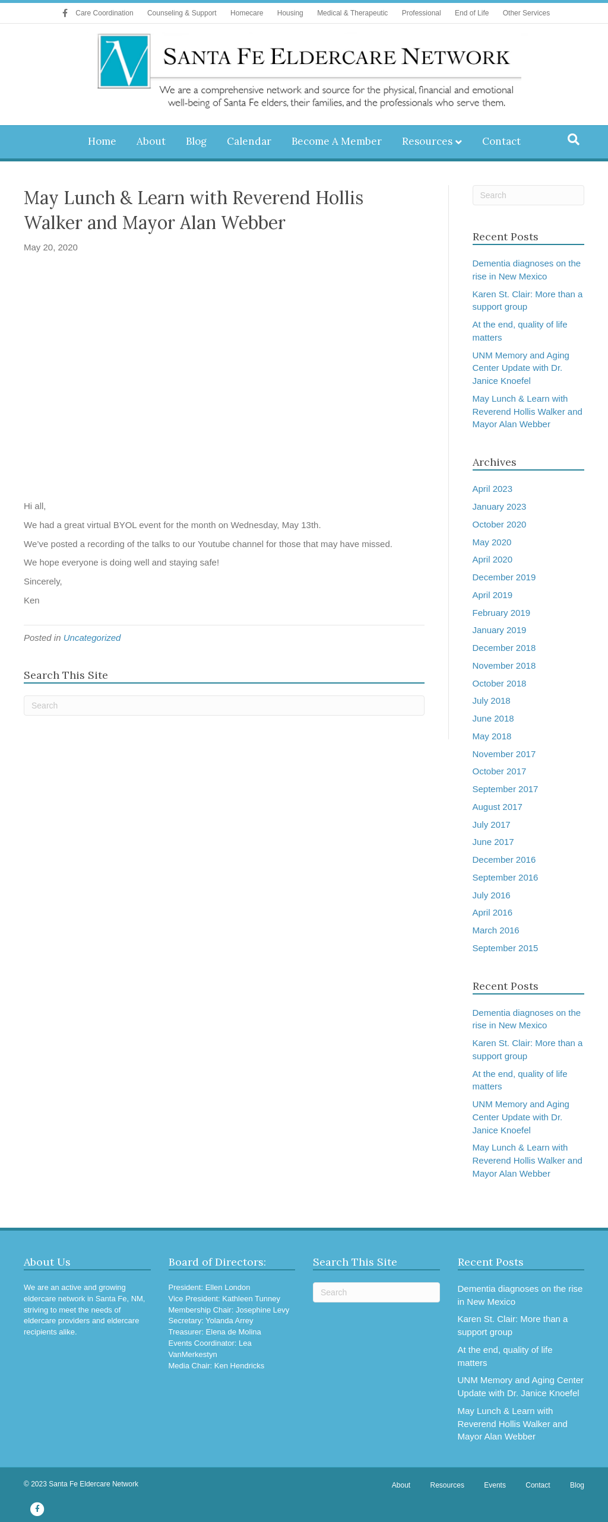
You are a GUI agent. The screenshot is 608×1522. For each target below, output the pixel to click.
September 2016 (506, 877)
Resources (427, 141)
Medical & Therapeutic (352, 13)
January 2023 (500, 506)
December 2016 (504, 859)
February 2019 (502, 613)
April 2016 (493, 912)
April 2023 (493, 489)
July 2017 (492, 824)
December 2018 (504, 648)
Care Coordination (104, 13)
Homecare (246, 13)
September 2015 (506, 948)
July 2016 (492, 895)
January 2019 (500, 630)
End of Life (472, 13)
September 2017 (506, 789)
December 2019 (504, 577)
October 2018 (500, 683)
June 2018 (493, 718)
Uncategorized (92, 638)
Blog (196, 141)
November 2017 (504, 754)
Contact (501, 141)
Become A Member (337, 141)
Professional (421, 13)
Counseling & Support (182, 13)
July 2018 (492, 700)
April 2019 (493, 595)
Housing (290, 13)
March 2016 (496, 930)
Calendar (249, 141)
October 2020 (500, 524)
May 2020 (492, 542)
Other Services (526, 13)
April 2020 (493, 559)
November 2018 (504, 665)
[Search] (573, 139)
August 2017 (497, 807)
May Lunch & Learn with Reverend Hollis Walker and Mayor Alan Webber (527, 411)
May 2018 (492, 736)
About (151, 141)
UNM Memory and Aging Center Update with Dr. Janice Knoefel (521, 368)
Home (102, 141)
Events (495, 1485)
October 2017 (500, 771)
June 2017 (493, 842)
